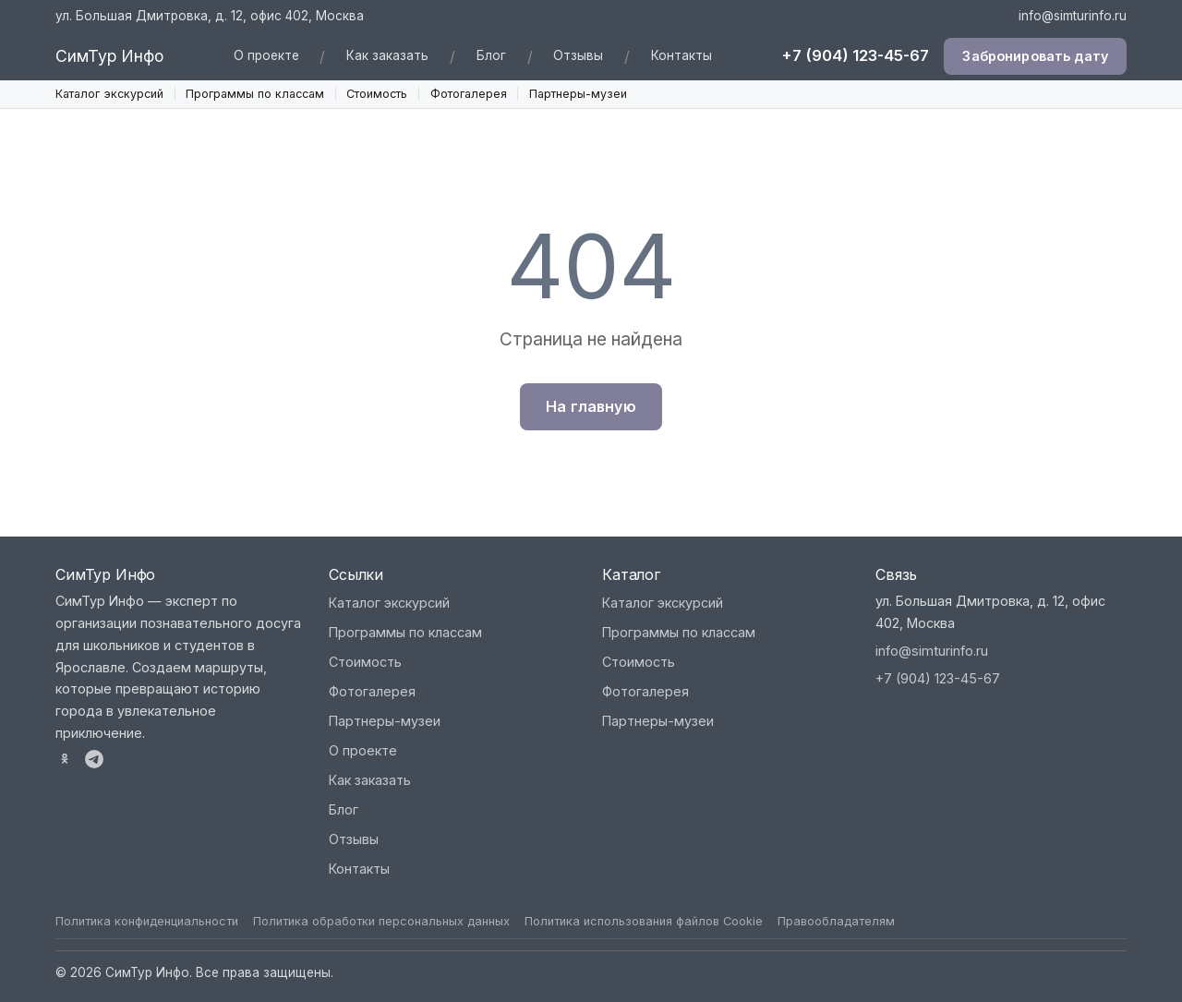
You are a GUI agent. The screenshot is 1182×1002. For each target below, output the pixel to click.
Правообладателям (836, 921)
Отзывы (578, 55)
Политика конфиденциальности (146, 921)
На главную (591, 406)
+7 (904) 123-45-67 (855, 55)
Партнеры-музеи (578, 94)
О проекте (266, 55)
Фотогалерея (468, 94)
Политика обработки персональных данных (381, 921)
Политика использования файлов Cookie (644, 921)
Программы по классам (255, 94)
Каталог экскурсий (109, 94)
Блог (491, 55)
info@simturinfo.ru (1073, 15)
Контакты (681, 55)
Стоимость (376, 94)
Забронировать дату (1035, 56)
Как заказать (387, 55)
